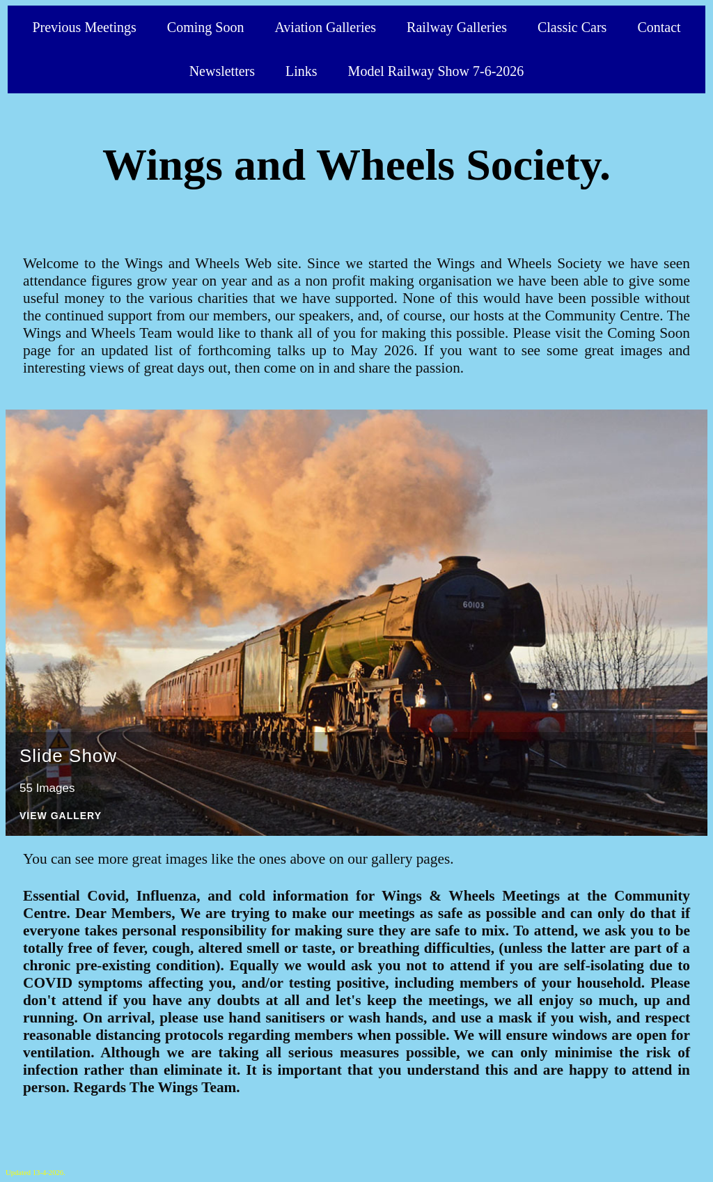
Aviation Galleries (325, 27)
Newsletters (222, 71)
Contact (658, 27)
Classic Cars (572, 27)
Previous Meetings (84, 27)
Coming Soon (205, 27)
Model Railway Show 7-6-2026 (436, 71)
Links (301, 71)
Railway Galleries (457, 27)
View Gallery (60, 816)
